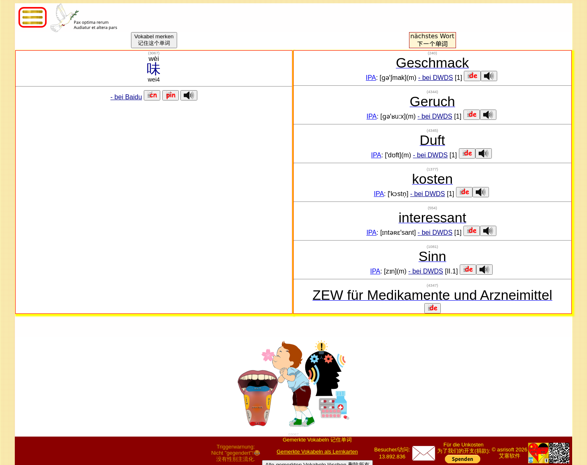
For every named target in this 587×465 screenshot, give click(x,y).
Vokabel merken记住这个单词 (154, 39)
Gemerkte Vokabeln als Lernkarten (317, 452)
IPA (371, 77)
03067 (293, 434)
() (153, 53)
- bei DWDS (435, 77)
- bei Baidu (126, 96)
